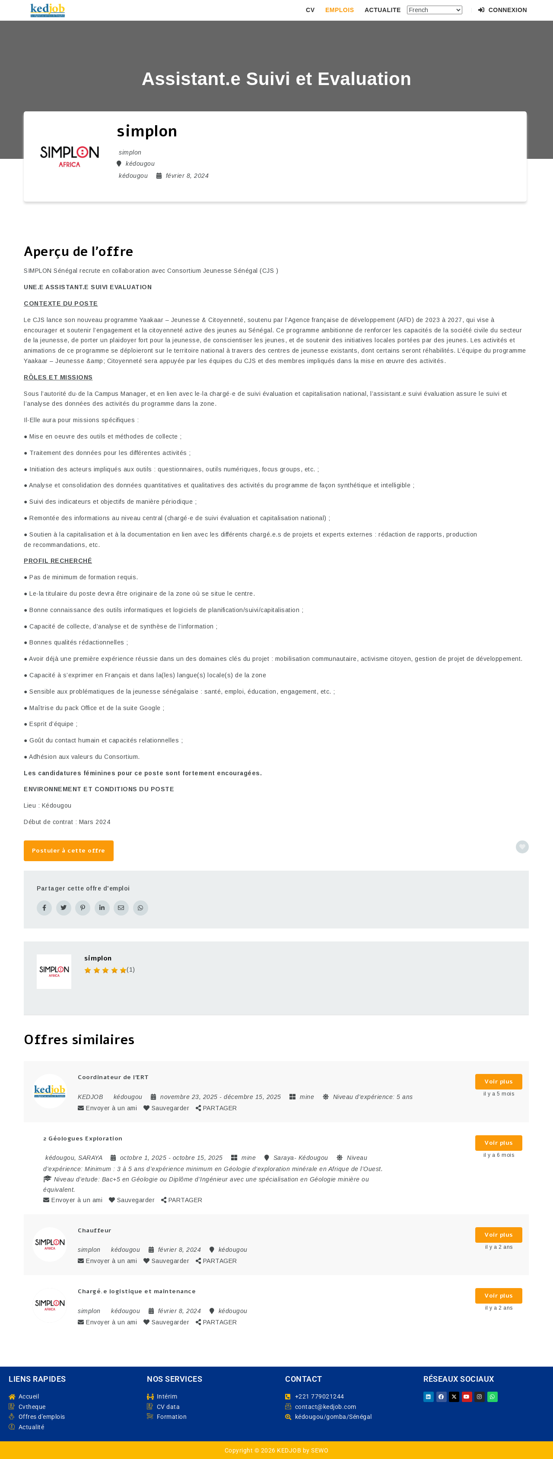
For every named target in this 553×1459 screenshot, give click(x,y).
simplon (98, 957)
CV (310, 9)
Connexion (502, 9)
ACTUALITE (383, 9)
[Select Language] (434, 10)
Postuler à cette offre (68, 850)
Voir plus (498, 1081)
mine (307, 1095)
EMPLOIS (339, 9)
